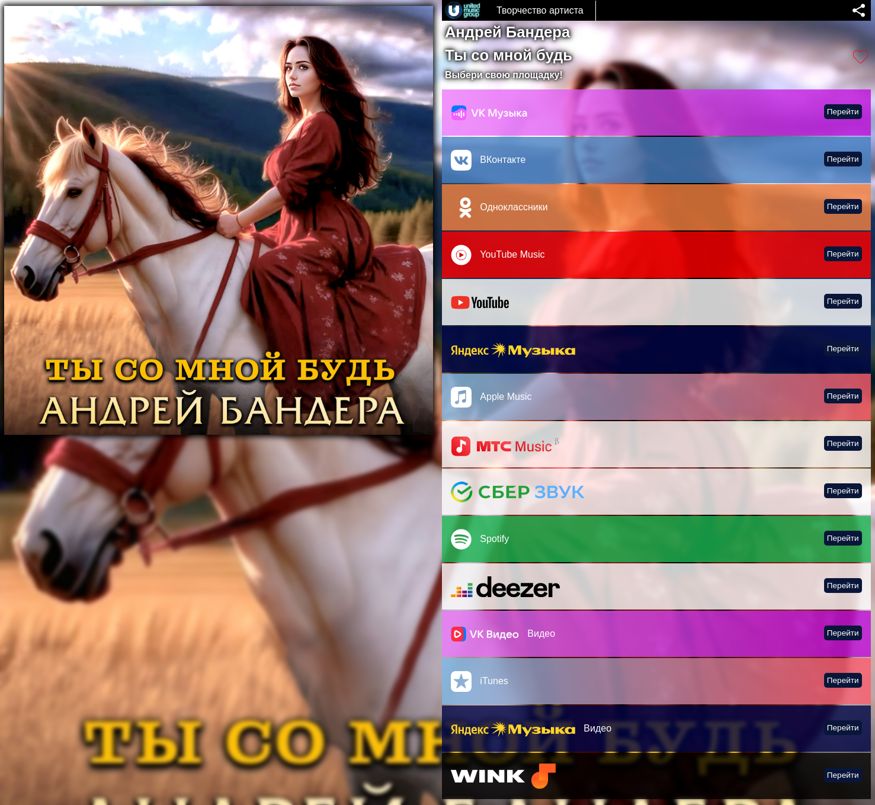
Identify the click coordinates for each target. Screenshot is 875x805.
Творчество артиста (540, 10)
